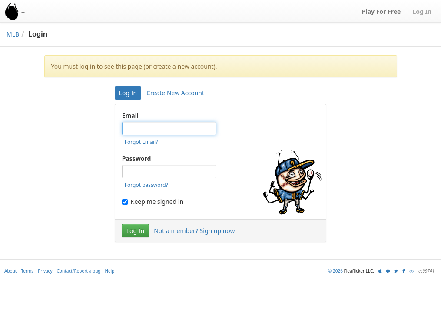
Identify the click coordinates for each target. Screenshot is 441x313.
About (10, 271)
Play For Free (381, 11)
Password (136, 158)
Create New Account (175, 93)
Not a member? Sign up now (194, 230)
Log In (128, 93)
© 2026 (335, 271)
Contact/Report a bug (79, 271)
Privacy (45, 271)
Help (110, 271)
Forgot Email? (141, 142)
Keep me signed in (152, 201)
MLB (13, 34)
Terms (27, 271)
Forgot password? (146, 185)
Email (130, 115)
